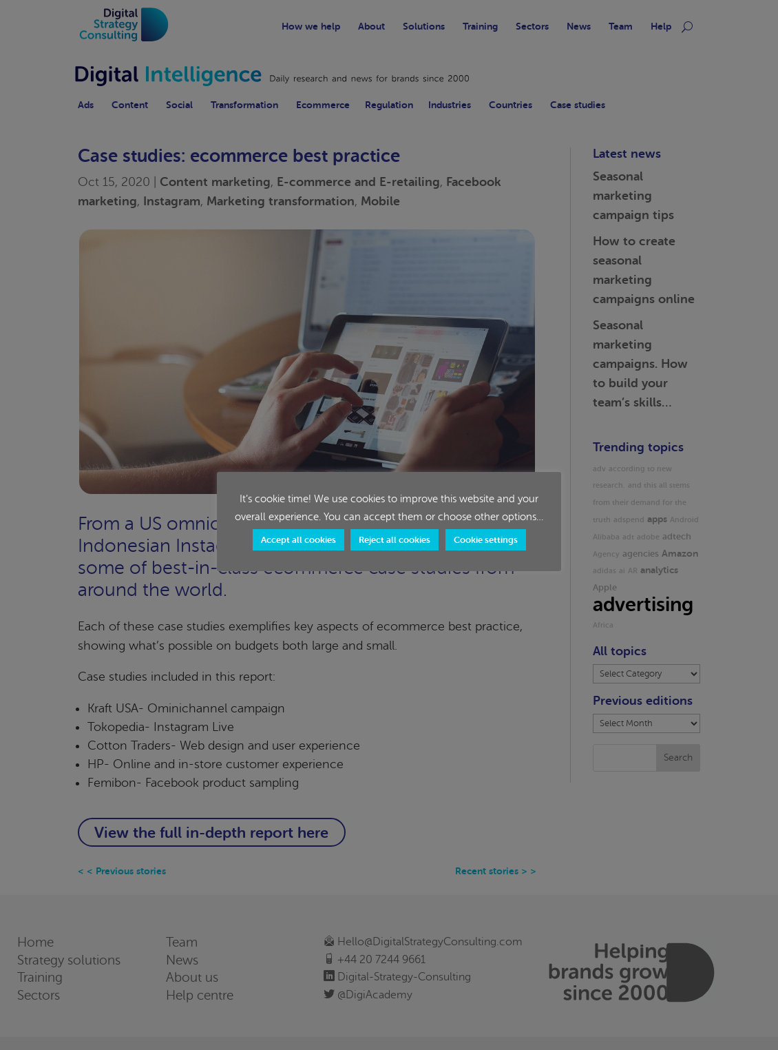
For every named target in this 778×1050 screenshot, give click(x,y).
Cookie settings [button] (486, 540)
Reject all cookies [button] (394, 540)
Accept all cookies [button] (298, 540)
